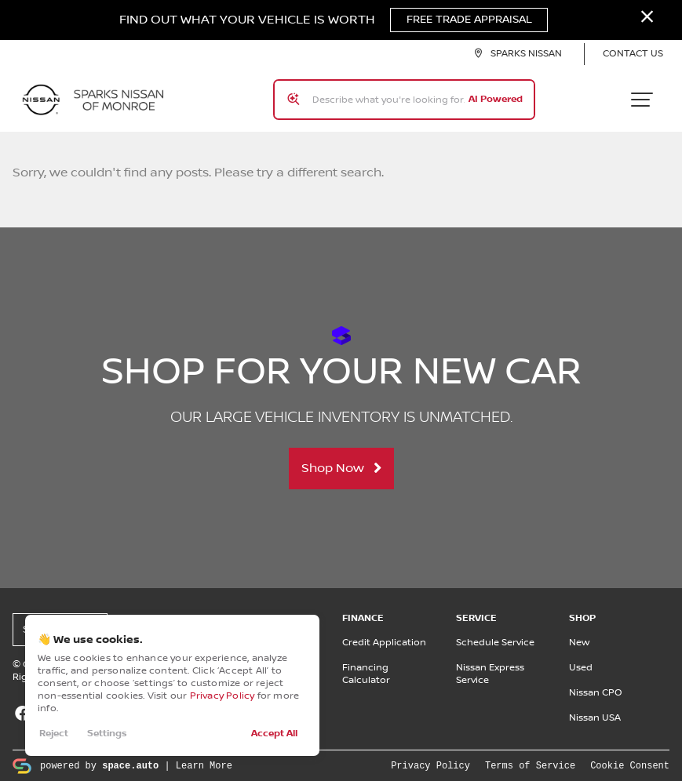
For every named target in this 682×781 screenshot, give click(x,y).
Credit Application (384, 642)
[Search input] (404, 99)
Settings (107, 733)
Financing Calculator (366, 673)
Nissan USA (595, 717)
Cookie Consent (629, 764)
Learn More (204, 764)
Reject (53, 733)
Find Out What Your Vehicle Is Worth (334, 20)
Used (581, 667)
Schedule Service (495, 642)
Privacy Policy (222, 696)
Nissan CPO (595, 692)
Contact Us (633, 54)
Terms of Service (530, 764)
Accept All (274, 733)
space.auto (130, 764)
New (579, 642)
